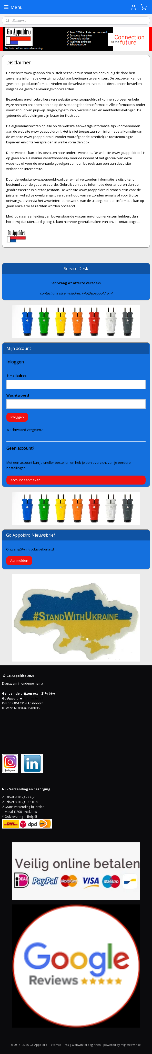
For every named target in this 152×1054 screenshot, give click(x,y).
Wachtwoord (17, 395)
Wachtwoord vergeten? (24, 429)
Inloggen (17, 417)
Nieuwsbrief (33, 698)
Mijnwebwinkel (131, 1045)
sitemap (56, 1045)
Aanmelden (19, 560)
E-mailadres (16, 375)
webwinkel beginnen (86, 1045)
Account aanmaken (25, 480)
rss (67, 1045)
